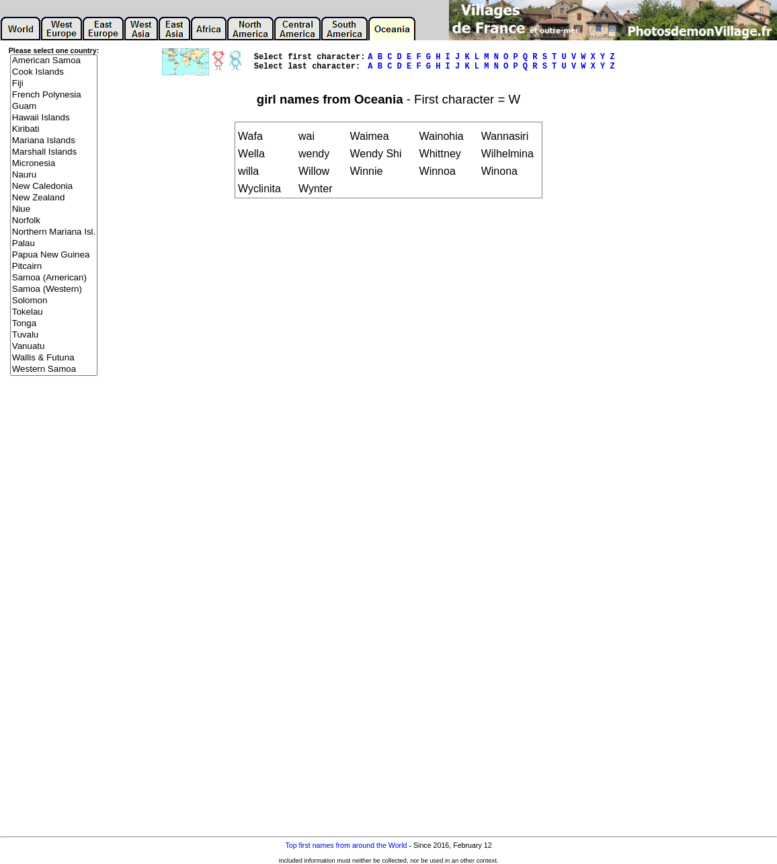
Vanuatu (54, 346)
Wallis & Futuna (54, 358)
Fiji (54, 83)
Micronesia (54, 163)
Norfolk (54, 221)
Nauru (54, 175)
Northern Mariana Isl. (54, 232)
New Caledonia (54, 186)
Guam (54, 106)
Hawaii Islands (54, 118)
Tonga (54, 323)
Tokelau (54, 312)
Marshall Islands (54, 152)
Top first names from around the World (346, 845)
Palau (54, 243)
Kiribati (54, 129)
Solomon (54, 301)
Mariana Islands (54, 141)
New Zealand (54, 198)
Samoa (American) (54, 278)
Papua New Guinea (54, 255)
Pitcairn (54, 266)
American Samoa (54, 61)
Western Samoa (54, 369)
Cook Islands (54, 72)
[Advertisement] (54, 593)
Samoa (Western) (54, 289)
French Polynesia (54, 95)
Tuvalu (54, 335)
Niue (54, 209)
